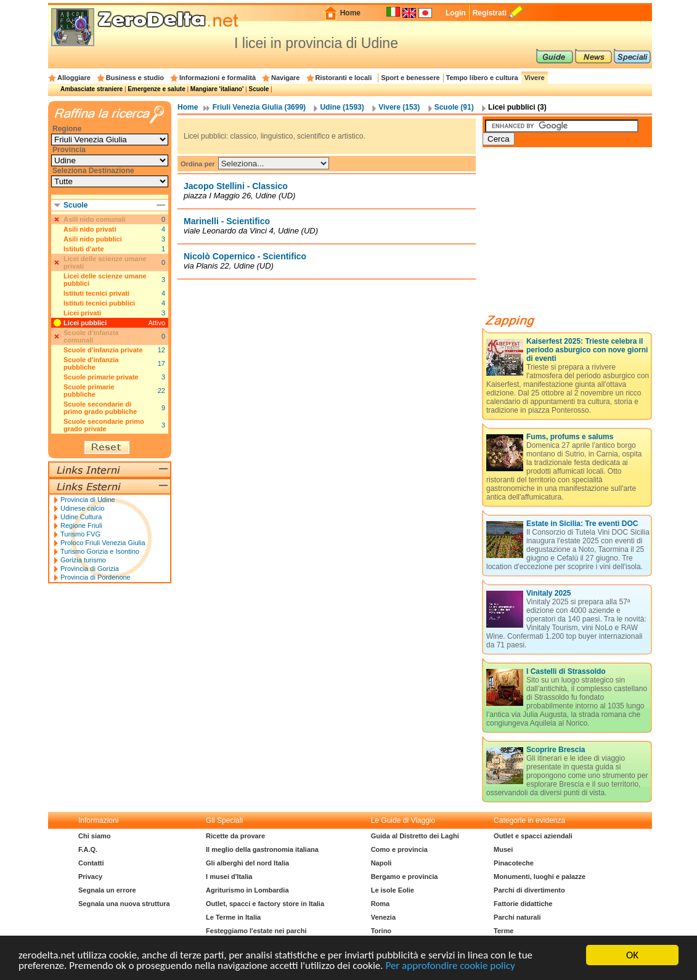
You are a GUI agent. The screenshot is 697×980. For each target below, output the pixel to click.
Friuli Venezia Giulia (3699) (259, 107)
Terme (503, 930)
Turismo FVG (80, 534)
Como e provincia (399, 849)
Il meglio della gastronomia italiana (262, 849)
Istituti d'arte (83, 249)
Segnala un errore (107, 890)
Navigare (285, 77)
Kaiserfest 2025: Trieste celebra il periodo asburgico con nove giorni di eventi (587, 350)
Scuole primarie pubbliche (89, 390)
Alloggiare (74, 77)
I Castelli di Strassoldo (566, 671)
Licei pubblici (85, 322)
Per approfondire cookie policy (450, 966)
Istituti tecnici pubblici (99, 303)
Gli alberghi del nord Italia (247, 863)
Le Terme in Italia (233, 917)
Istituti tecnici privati (96, 293)
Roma (380, 903)
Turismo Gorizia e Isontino (99, 551)
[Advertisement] (575, 235)
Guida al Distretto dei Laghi (415, 836)
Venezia (383, 917)
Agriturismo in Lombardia (247, 890)
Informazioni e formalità (217, 77)
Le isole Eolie (392, 890)
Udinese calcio (82, 508)
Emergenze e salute (156, 89)
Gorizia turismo (83, 560)
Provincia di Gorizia (89, 568)
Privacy (90, 876)
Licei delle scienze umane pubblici (105, 279)
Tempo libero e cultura (482, 77)
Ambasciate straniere (91, 89)
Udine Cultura (81, 516)
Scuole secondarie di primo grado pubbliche (100, 407)
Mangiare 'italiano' (216, 89)
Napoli (381, 863)
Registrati (490, 13)
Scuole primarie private (101, 377)
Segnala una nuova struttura (124, 903)
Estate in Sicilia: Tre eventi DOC (582, 523)
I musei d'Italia (229, 876)
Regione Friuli (81, 525)
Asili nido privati (89, 229)
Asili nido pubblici (92, 239)
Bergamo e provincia (404, 876)
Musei (503, 849)
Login (456, 13)
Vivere (534, 77)
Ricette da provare (235, 836)
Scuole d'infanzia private (103, 350)
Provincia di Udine (87, 499)
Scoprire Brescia (555, 749)
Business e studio (135, 77)
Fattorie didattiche (523, 903)
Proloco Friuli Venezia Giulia (102, 542)
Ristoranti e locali (344, 77)
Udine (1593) (342, 107)
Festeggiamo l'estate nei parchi (256, 930)
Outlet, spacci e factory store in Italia (265, 903)
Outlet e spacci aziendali (533, 836)
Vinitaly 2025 (548, 593)
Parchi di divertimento (529, 890)
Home (350, 13)
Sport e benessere (410, 77)
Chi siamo (94, 836)
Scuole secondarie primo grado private (103, 425)
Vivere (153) (399, 107)
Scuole (258, 89)
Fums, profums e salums (569, 436)
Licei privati (82, 313)
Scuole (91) (454, 107)
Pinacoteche (514, 863)
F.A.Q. (87, 849)
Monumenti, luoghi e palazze (539, 876)
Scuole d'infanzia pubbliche (90, 363)
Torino (381, 930)
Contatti (91, 863)
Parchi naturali (517, 917)
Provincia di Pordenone (95, 577)
